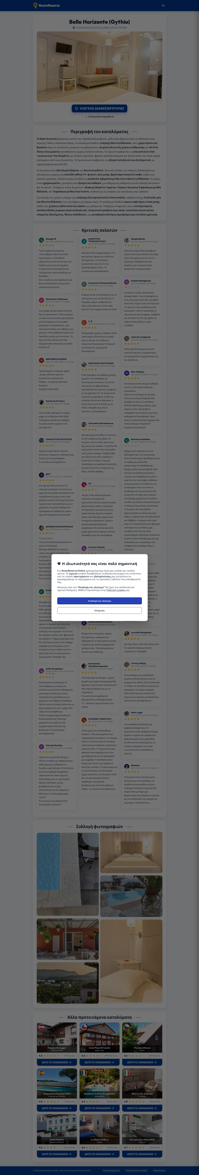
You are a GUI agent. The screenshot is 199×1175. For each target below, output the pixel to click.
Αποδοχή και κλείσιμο (99, 600)
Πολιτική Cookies (116, 590)
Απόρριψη (99, 610)
